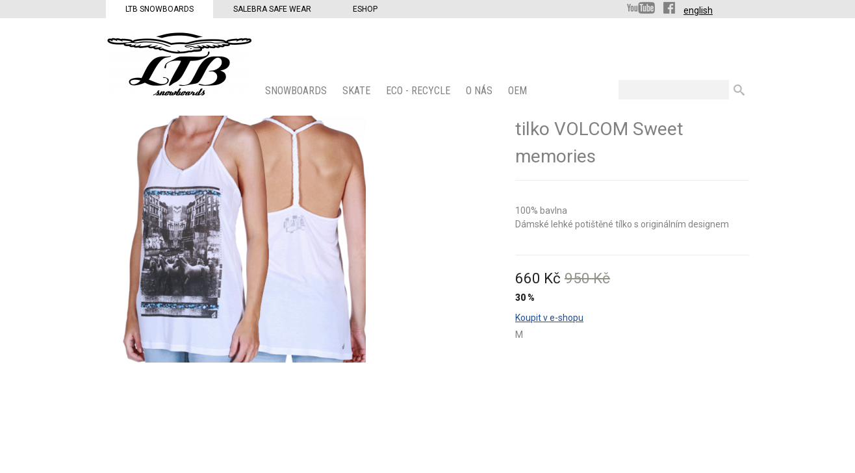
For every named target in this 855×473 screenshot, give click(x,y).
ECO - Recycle (419, 90)
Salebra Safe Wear (272, 9)
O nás (480, 90)
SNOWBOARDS (297, 90)
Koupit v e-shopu (549, 318)
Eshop (365, 9)
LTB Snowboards (159, 9)
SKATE (357, 90)
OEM (519, 90)
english (698, 10)
